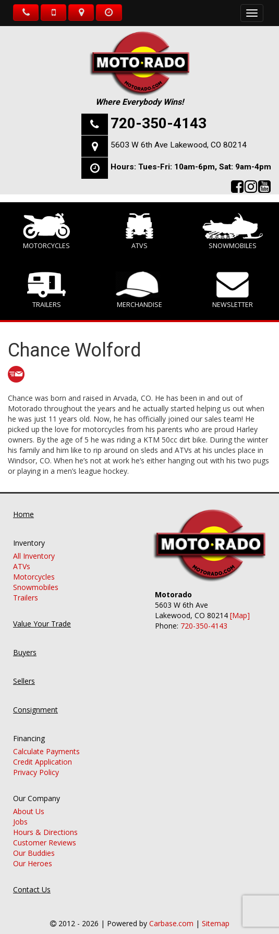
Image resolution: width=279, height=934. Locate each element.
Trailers (46, 290)
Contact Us (32, 879)
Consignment (35, 699)
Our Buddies (34, 842)
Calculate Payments (46, 741)
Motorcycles (46, 231)
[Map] (240, 605)
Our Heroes (32, 853)
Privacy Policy (36, 762)
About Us (28, 801)
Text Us (53, 12)
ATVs (139, 231)
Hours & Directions (45, 822)
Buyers (25, 642)
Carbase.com (171, 913)
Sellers (24, 670)
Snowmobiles (232, 231)
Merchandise (140, 290)
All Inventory (34, 545)
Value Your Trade (42, 613)
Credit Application (42, 751)
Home (23, 504)
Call (26, 12)
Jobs (20, 811)
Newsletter (232, 290)
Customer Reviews (44, 832)
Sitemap (215, 913)
